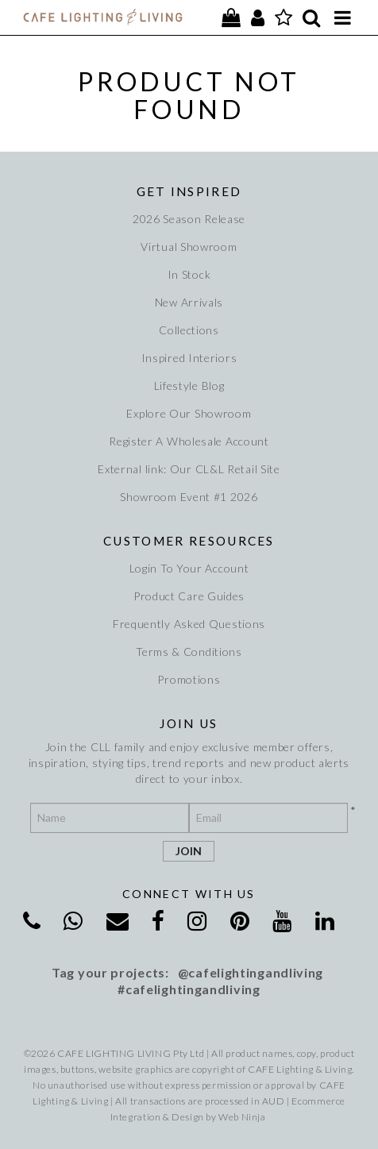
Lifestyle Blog (189, 385)
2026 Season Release (189, 219)
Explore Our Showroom (188, 413)
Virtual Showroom (189, 246)
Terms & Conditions (189, 651)
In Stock (189, 274)
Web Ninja (241, 1117)
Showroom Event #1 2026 (188, 496)
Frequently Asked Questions (189, 623)
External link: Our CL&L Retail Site (189, 469)
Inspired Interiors (189, 357)
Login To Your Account (189, 568)
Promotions (188, 679)
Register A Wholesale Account (189, 441)
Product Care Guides (189, 596)
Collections (189, 330)
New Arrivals (189, 302)
